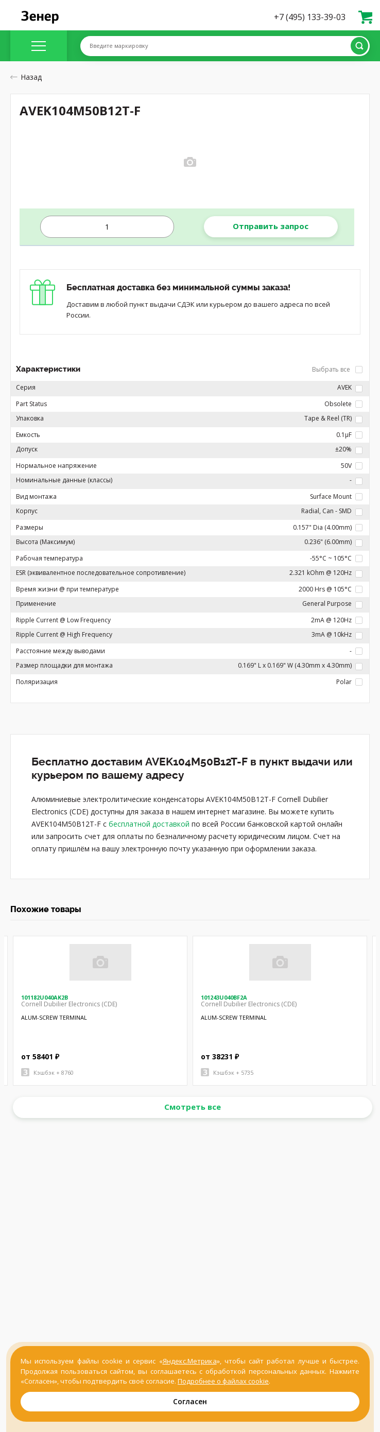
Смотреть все (192, 1107)
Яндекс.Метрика (190, 1361)
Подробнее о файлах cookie (223, 1381)
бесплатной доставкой (149, 824)
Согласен (190, 1401)
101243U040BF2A (224, 997)
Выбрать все (337, 369)
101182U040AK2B (44, 997)
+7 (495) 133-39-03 (310, 17)
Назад (26, 77)
